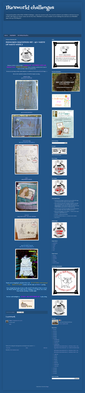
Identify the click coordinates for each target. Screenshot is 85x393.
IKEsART (41, 71)
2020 (54, 333)
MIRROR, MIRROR (28, 179)
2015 (54, 369)
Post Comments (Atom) (15, 349)
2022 (54, 329)
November (56, 341)
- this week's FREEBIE (28, 216)
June (55, 357)
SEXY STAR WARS (28, 77)
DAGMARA (55, 242)
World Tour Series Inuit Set (29, 142)
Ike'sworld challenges (30, 7)
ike (61, 320)
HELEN (54, 255)
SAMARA (55, 261)
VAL (54, 250)
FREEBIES (13, 35)
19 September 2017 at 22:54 (17, 320)
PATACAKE (25, 140)
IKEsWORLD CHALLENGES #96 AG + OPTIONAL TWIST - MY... (66, 352)
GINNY (54, 244)
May (55, 359)
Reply (10, 324)
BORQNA (25, 76)
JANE (54, 245)
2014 (54, 371)
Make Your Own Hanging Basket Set (26, 246)
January (55, 366)
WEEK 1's (39, 284)
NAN (54, 248)
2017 (54, 338)
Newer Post (8, 347)
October (55, 342)
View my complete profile (63, 323)
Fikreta (10, 320)
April (55, 361)
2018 (54, 336)
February (56, 364)
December (56, 339)
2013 (54, 373)
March (55, 362)
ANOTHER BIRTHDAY (27, 112)
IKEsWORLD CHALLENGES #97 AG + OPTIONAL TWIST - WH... (66, 350)
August (55, 354)
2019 (54, 334)
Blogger (47, 386)
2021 (54, 331)
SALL (26, 178)
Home (6, 35)
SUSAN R (27, 215)
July (55, 355)
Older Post (45, 347)
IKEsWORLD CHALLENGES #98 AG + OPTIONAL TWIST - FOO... (66, 346)
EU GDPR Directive (23, 35)
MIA (54, 247)
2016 (54, 368)
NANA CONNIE (56, 262)
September (56, 344)
